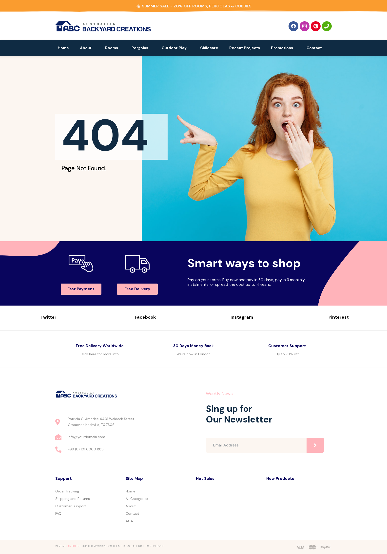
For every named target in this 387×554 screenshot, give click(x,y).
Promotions (282, 47)
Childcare (209, 47)
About (86, 47)
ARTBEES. (74, 546)
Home (63, 47)
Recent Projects (244, 47)
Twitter (48, 317)
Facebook (145, 317)
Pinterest (339, 317)
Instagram (242, 317)
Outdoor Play (174, 47)
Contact (314, 47)
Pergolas (140, 47)
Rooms (111, 47)
